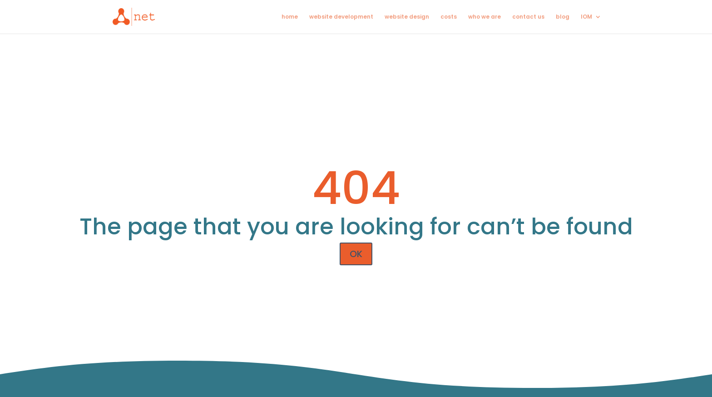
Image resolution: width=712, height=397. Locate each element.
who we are (484, 17)
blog (562, 17)
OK (356, 254)
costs (448, 17)
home (290, 17)
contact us (528, 17)
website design (407, 17)
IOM (586, 17)
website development (341, 17)
